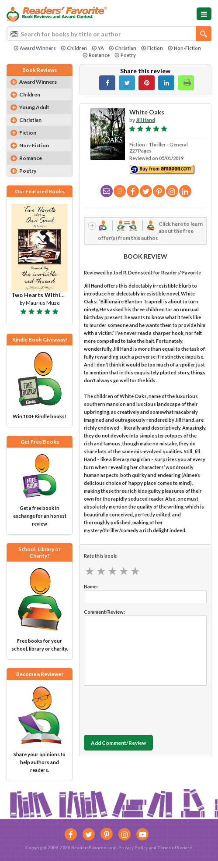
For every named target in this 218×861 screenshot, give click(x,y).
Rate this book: (101, 556)
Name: (91, 586)
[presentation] (150, 708)
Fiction (152, 48)
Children (74, 48)
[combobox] (109, 33)
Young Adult (34, 107)
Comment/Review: (104, 612)
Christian (122, 48)
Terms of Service (174, 847)
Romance (96, 55)
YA (98, 48)
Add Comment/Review (118, 743)
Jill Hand (145, 120)
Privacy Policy (133, 847)
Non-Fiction (184, 48)
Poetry (125, 55)
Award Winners (35, 48)
